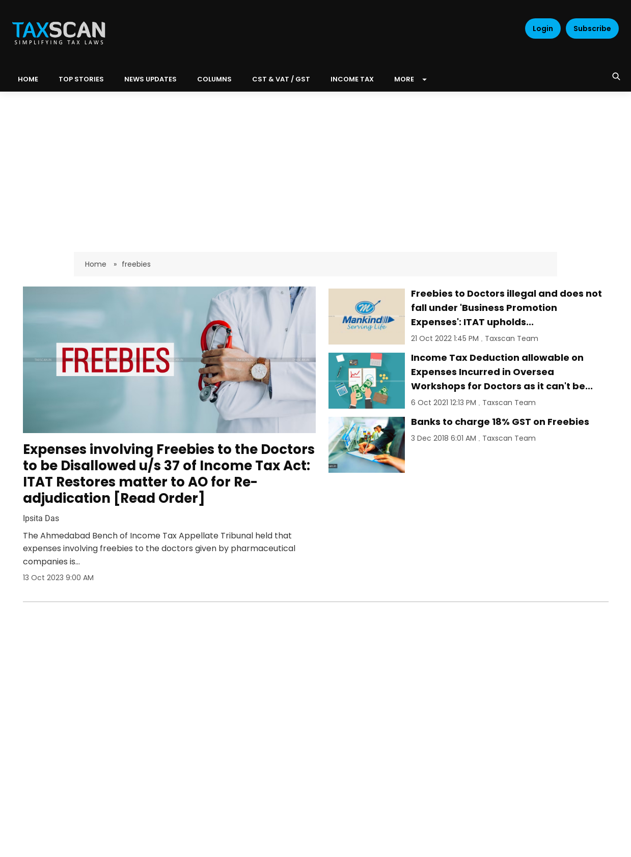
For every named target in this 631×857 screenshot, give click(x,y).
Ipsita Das (41, 518)
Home (96, 264)
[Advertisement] (315, 168)
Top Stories (81, 79)
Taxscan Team (511, 338)
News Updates (150, 79)
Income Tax (352, 79)
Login (543, 28)
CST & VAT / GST (281, 79)
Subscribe (592, 28)
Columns (214, 79)
